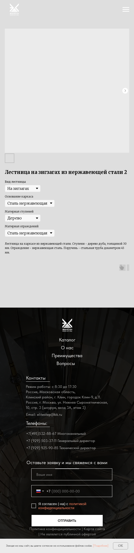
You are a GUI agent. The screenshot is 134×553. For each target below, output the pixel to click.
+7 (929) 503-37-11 (41, 440)
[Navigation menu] (126, 9)
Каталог (67, 340)
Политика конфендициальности (55, 529)
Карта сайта (94, 529)
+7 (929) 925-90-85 (42, 448)
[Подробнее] (100, 545)
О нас (67, 347)
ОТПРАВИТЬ (67, 521)
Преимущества (67, 355)
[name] (71, 474)
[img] (67, 325)
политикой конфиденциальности (62, 506)
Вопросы (65, 363)
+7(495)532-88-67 (41, 433)
